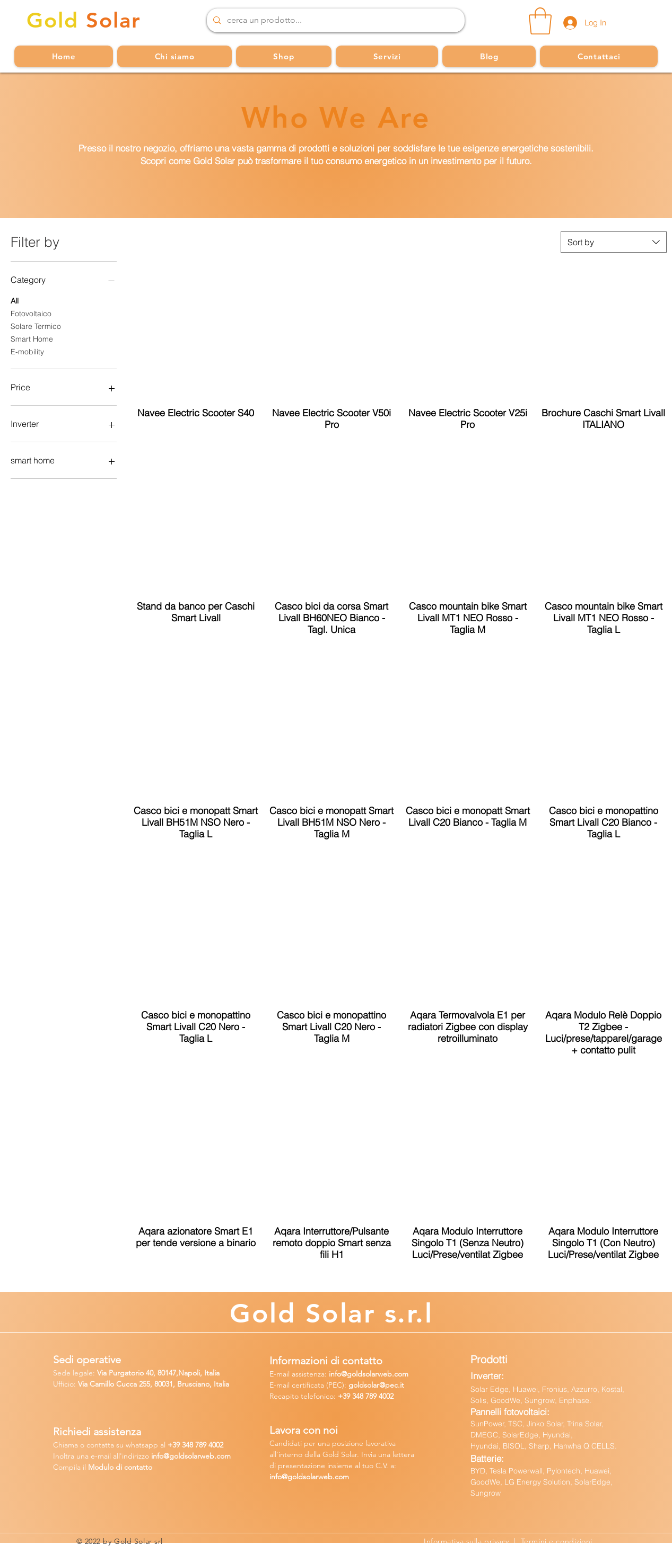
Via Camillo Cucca (107, 1384)
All (15, 300)
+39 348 (351, 1396)
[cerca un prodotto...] (334, 20)
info (335, 1374)
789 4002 (379, 1396)
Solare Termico (36, 325)
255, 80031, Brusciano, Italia (183, 1384)
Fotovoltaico (31, 313)
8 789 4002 (206, 1445)
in (154, 1456)
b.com (220, 1456)
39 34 (180, 1445)
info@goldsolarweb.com (309, 1476)
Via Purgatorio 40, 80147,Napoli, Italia (158, 1373)
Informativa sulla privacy (469, 1541)
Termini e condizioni (556, 1541)
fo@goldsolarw (181, 1456)
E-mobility (27, 351)
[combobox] (614, 242)
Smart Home (32, 338)
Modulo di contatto (120, 1467)
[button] (540, 20)
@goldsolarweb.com (374, 1374)
